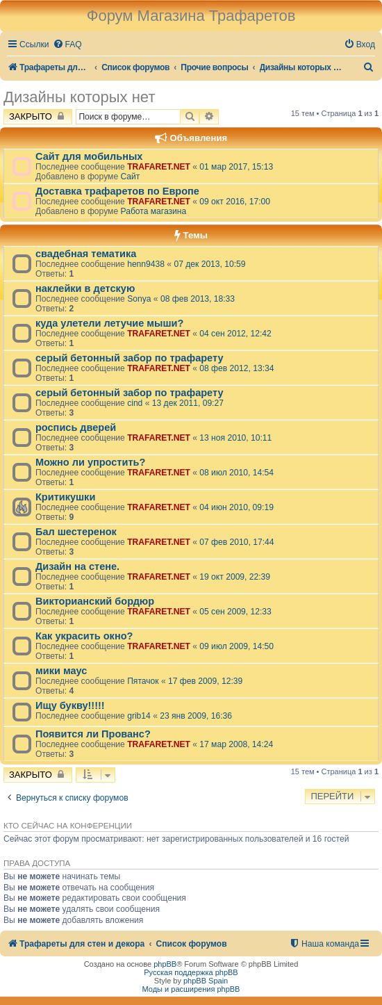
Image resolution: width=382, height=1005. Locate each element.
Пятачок (142, 681)
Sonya (139, 299)
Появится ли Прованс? (93, 734)
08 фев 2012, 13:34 (236, 368)
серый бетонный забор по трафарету (129, 357)
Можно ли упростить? (90, 462)
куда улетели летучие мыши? (109, 323)
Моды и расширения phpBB (191, 989)
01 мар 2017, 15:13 (236, 167)
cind (134, 403)
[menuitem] (67, 44)
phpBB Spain (205, 981)
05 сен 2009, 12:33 (235, 611)
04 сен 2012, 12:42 (235, 333)
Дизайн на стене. (77, 566)
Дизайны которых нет (79, 97)
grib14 (139, 716)
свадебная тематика (85, 253)
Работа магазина (153, 211)
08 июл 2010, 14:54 (236, 472)
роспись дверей (75, 427)
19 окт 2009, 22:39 (234, 577)
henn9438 (146, 264)
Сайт (130, 176)
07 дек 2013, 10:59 (209, 264)
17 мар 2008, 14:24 (236, 744)
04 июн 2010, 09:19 (236, 507)
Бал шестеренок (76, 531)
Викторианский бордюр (94, 601)
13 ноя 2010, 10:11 (235, 438)
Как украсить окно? (84, 636)
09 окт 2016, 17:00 (234, 201)
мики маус (61, 670)
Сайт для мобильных (88, 156)
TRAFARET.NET (158, 167)
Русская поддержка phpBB (191, 972)
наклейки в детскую (85, 288)
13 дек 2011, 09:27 (188, 403)
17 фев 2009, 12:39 (205, 681)
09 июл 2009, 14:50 (236, 646)
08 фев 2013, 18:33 (197, 299)
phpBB (164, 964)
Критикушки (65, 496)
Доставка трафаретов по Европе (117, 191)
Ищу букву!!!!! (70, 705)
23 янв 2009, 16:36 (196, 716)
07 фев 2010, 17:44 (236, 542)
